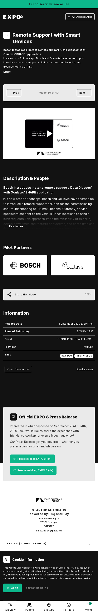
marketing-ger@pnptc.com (49, 530)
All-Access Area (80, 16)
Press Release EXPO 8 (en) (32, 458)
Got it (12, 587)
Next (84, 92)
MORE (7, 72)
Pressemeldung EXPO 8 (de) (33, 470)
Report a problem (85, 369)
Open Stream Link (18, 369)
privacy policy (83, 578)
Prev (14, 92)
